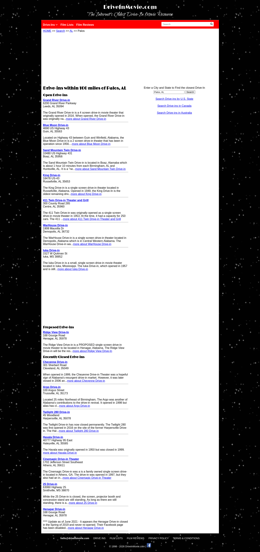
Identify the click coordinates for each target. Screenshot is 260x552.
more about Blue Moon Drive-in (91, 143)
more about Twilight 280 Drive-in (79, 430)
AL (71, 30)
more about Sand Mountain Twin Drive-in (100, 168)
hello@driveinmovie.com (75, 538)
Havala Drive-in (53, 437)
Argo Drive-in (52, 387)
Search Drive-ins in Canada (174, 105)
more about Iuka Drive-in (72, 269)
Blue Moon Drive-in (55, 125)
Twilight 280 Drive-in (56, 412)
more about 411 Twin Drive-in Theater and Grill (92, 219)
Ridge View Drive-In (56, 332)
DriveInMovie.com (130, 7)
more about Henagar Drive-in (86, 527)
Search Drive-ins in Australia (174, 112)
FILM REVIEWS (135, 538)
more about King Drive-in (86, 194)
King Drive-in (51, 175)
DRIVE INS (99, 538)
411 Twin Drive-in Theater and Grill (66, 200)
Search (60, 30)
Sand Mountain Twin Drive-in (62, 150)
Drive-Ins (50, 24)
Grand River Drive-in (56, 100)
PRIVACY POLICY (159, 538)
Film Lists (66, 24)
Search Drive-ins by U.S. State (174, 98)
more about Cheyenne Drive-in (86, 380)
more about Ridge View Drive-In (92, 351)
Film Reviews (85, 24)
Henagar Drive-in (54, 509)
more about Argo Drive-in (74, 405)
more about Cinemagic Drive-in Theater (87, 477)
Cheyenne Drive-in (55, 362)
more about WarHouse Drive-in (92, 244)
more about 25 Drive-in (83, 502)
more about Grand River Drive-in (86, 118)
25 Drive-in (50, 484)
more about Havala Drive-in (60, 452)
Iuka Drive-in (51, 250)
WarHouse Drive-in (55, 225)
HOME (47, 30)
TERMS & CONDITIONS (186, 538)
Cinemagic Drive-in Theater (61, 459)
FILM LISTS (116, 538)
